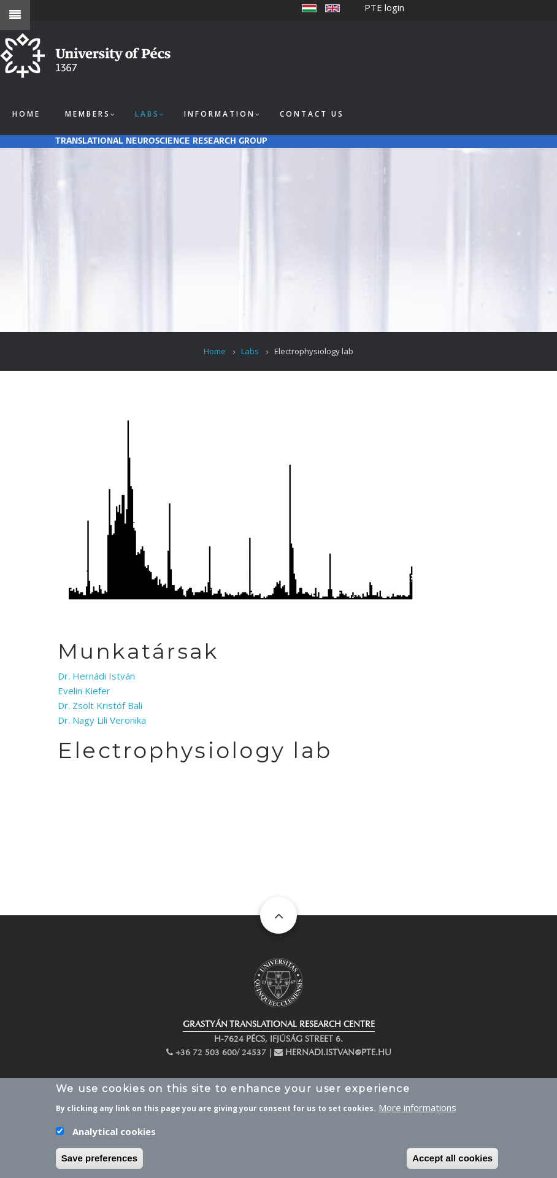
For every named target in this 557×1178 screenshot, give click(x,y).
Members (87, 114)
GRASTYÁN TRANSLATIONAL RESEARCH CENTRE (279, 1024)
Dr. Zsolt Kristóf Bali (100, 705)
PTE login (384, 7)
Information (219, 114)
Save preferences (99, 1162)
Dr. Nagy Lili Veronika (102, 720)
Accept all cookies (452, 1162)
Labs (147, 114)
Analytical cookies (114, 1135)
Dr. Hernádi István (96, 676)
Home (26, 114)
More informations (417, 1111)
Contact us (312, 114)
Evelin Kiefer (84, 690)
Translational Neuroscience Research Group (161, 141)
